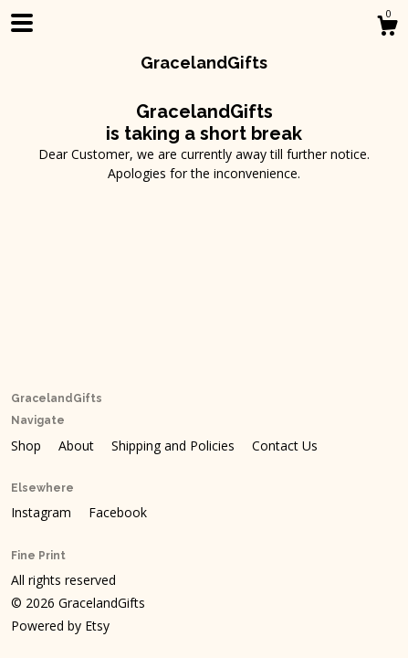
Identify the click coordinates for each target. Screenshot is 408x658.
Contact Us (285, 445)
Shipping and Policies (174, 445)
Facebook (118, 512)
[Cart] (387, 28)
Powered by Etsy (60, 625)
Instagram (43, 512)
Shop (28, 445)
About (78, 445)
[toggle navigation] (22, 23)
